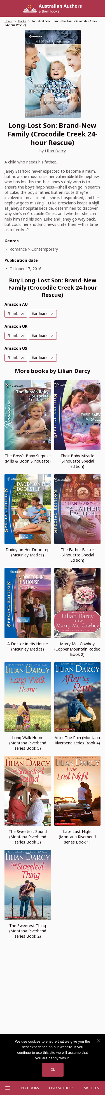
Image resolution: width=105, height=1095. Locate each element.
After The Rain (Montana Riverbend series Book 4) (77, 740)
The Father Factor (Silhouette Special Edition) (77, 555)
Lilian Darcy (55, 150)
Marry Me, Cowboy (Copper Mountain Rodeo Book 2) (77, 649)
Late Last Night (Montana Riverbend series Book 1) (77, 837)
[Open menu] (7, 1088)
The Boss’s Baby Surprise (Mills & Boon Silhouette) (28, 458)
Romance (18, 249)
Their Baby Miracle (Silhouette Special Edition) (77, 461)
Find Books (28, 1088)
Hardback (39, 313)
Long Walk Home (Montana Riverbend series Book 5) (27, 743)
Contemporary (44, 249)
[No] (98, 1041)
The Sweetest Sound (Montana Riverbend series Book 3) (28, 837)
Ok (52, 1069)
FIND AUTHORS (61, 1088)
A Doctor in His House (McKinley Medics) (27, 646)
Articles (91, 1088)
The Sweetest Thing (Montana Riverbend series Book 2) (27, 931)
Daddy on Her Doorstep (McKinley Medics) (28, 552)
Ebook (13, 313)
